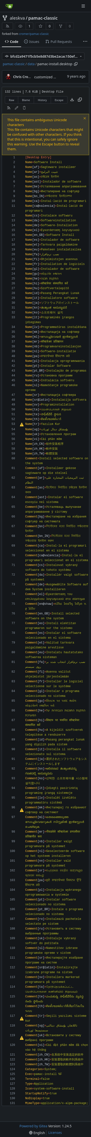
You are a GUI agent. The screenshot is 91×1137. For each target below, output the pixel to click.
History (42, 100)
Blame (26, 100)
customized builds (48, 77)
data (30, 64)
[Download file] (72, 100)
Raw (11, 100)
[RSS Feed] (7, 26)
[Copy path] (75, 64)
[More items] (85, 41)
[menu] (37, 1132)
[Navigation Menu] (84, 6)
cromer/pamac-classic (34, 34)
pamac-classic (43, 18)
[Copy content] (80, 100)
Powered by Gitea (33, 1126)
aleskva (17, 18)
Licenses (55, 1132)
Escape (59, 100)
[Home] (9, 6)
